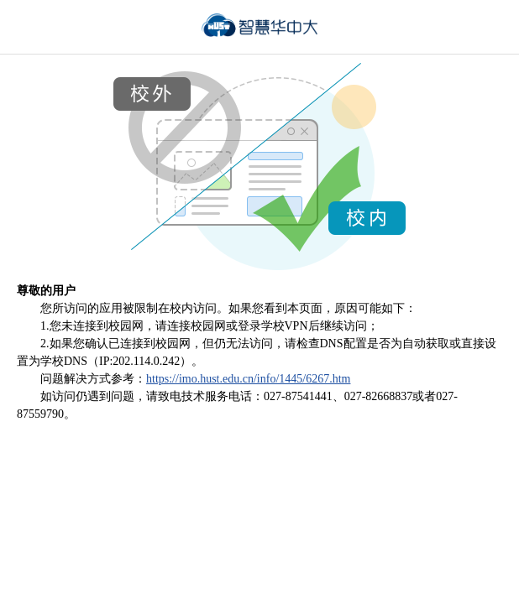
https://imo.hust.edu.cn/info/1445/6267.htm (248, 378)
